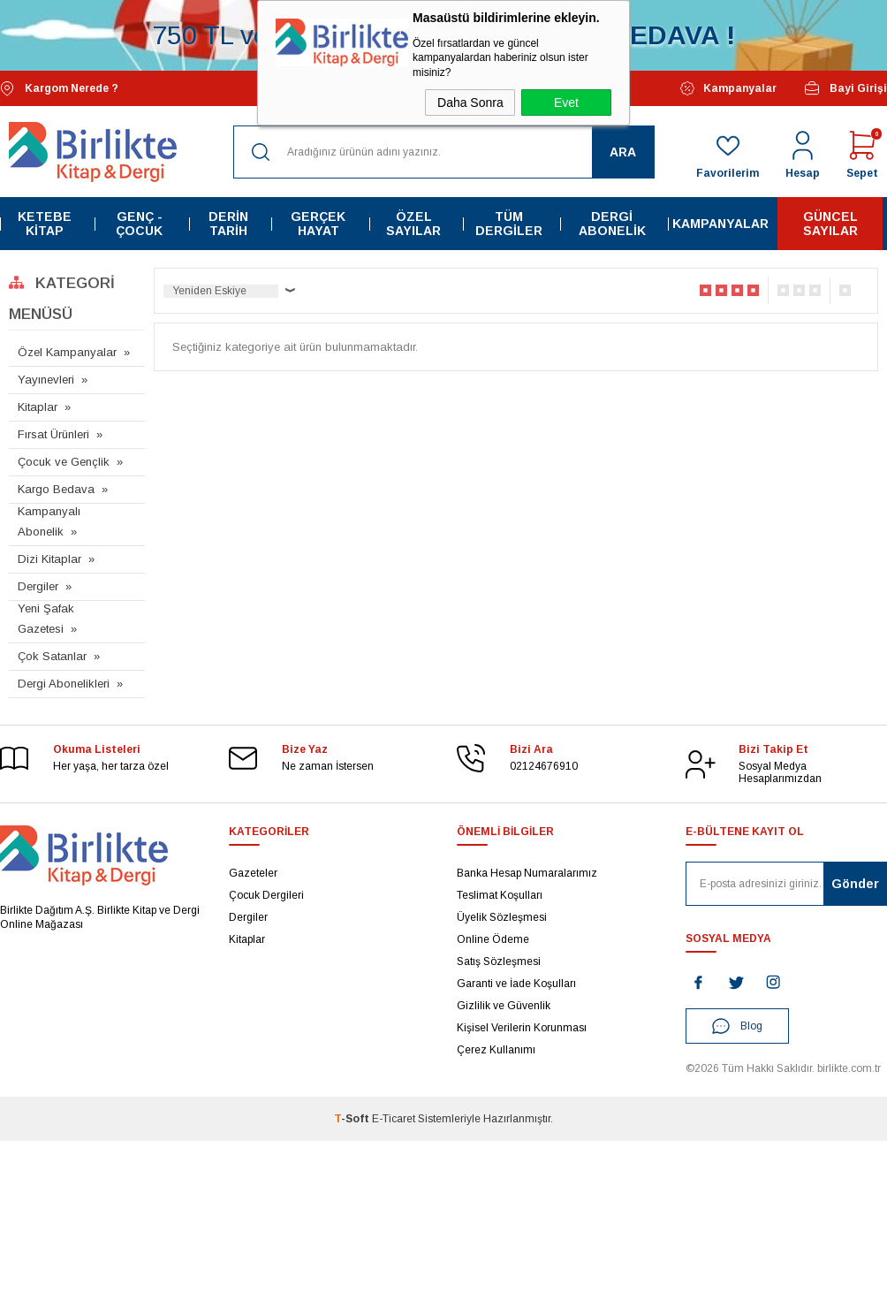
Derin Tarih (227, 223)
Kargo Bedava (56, 488)
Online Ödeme (493, 937)
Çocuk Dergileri (266, 893)
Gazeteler (253, 871)
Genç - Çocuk (140, 223)
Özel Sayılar (414, 223)
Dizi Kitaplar (49, 558)
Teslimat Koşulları (499, 893)
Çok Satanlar (52, 655)
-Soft (353, 1118)
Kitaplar (37, 406)
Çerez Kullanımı (496, 1048)
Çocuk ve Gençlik (64, 460)
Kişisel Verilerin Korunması (522, 1026)
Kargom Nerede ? (59, 87)
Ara (623, 150)
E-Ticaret (393, 1118)
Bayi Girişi (845, 87)
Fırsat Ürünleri (53, 433)
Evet (566, 102)
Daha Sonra (470, 102)
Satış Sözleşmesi (499, 960)
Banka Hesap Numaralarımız (527, 871)
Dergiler (38, 585)
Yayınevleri (46, 378)
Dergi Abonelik (613, 223)
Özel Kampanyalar (67, 351)
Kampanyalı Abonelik (49, 520)
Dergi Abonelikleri (64, 682)
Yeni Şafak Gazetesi (46, 618)
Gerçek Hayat (318, 223)
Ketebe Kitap (45, 223)
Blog (737, 1025)
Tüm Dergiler (510, 223)
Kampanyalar (728, 87)
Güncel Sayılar (830, 223)
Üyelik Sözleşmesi (502, 915)
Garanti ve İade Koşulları (516, 982)
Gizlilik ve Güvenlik (503, 1004)
